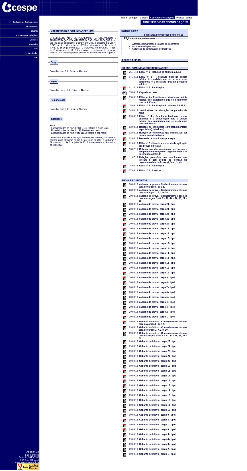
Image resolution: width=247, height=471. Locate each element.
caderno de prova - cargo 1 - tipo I (157, 316)
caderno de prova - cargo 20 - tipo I (157, 223)
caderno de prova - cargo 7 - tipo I (157, 287)
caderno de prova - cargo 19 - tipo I (157, 228)
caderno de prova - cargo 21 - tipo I (157, 219)
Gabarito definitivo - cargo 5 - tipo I (157, 434)
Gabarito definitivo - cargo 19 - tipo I (158, 366)
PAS (35, 49)
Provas (180, 17)
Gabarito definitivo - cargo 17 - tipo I (158, 375)
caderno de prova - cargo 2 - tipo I (157, 312)
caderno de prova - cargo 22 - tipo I (157, 214)
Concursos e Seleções (27, 35)
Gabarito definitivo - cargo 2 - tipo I (157, 449)
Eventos (33, 40)
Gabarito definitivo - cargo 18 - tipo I (158, 371)
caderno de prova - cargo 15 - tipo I (157, 248)
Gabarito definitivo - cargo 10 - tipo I (158, 410)
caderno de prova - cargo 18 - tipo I (157, 233)
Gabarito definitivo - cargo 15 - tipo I (158, 385)
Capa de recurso (148, 92)
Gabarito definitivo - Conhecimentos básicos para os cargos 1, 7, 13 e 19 (163, 328)
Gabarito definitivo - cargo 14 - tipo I (158, 390)
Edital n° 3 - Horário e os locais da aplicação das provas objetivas (163, 144)
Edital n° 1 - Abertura (150, 170)
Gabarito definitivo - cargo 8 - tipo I (157, 419)
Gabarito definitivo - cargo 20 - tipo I (158, 361)
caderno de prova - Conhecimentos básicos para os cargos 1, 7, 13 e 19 (163, 191)
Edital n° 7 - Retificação (151, 87)
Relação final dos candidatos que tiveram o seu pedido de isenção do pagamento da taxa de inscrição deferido (163, 151)
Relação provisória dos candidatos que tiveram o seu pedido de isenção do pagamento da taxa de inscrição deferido (163, 160)
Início (124, 17)
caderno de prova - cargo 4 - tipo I (157, 302)
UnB (35, 58)
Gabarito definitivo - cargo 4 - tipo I (157, 439)
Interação (33, 44)
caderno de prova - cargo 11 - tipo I (157, 268)
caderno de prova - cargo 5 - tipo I (157, 297)
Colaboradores (30, 26)
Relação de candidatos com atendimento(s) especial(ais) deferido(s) (163, 128)
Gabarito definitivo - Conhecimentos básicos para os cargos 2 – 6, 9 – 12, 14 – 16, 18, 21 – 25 (163, 335)
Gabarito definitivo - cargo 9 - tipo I (157, 415)
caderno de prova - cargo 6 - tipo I (157, 292)
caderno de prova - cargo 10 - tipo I (157, 272)
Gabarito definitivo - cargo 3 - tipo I (157, 444)
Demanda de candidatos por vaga (157, 138)
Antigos (133, 17)
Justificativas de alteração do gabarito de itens (163, 111)
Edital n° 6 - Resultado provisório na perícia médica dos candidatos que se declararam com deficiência (163, 99)
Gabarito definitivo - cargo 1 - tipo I (157, 454)
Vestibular (32, 53)
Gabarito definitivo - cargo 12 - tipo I (158, 400)
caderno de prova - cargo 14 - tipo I (157, 253)
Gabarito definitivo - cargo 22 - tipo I (158, 351)
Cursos (144, 17)
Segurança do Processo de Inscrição (163, 35)
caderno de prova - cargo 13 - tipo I (157, 258)
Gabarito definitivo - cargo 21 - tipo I (158, 356)
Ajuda (189, 17)
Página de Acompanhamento (139, 38)
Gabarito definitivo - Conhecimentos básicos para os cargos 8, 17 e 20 (163, 322)
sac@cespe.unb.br (30, 462)
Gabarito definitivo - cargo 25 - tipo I (158, 341)
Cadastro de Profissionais (25, 22)
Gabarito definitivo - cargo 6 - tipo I (157, 429)
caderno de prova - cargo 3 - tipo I (157, 307)
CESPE (34, 31)
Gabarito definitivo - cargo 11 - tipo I (158, 405)
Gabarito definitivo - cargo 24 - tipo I (158, 346)
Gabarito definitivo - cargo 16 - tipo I (158, 380)
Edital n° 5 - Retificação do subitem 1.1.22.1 (162, 105)
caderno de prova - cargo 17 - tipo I (157, 238)
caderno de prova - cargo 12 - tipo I (157, 263)
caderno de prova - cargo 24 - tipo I (157, 204)
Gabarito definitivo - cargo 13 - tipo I (158, 395)
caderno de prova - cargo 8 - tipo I (157, 282)
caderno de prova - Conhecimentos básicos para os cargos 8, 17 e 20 (163, 185)
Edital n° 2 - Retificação (151, 165)
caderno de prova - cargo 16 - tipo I (157, 243)
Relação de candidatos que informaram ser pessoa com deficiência (163, 133)
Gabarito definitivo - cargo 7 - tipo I (157, 424)
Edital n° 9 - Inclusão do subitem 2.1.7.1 (160, 72)
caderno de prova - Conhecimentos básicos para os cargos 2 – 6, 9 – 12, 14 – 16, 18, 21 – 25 (163, 198)
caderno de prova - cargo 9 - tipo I (157, 277)
